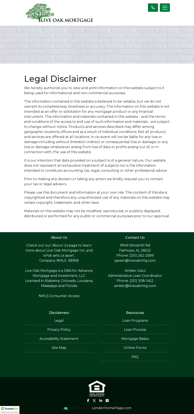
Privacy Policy (59, 330)
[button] (9, 410)
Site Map (59, 348)
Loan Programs (135, 321)
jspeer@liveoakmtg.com (135, 261)
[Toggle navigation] (165, 7)
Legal (59, 321)
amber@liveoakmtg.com (135, 286)
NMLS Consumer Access (59, 296)
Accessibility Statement (59, 339)
